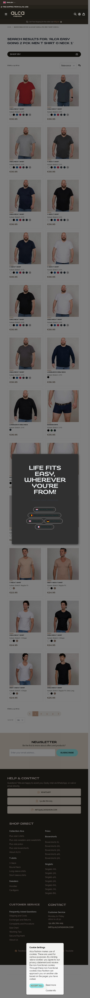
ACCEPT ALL (37, 985)
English (9, 2)
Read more (51, 985)
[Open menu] (6, 14)
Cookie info (51, 990)
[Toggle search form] (75, 14)
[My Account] (79, 14)
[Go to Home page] (17, 14)
